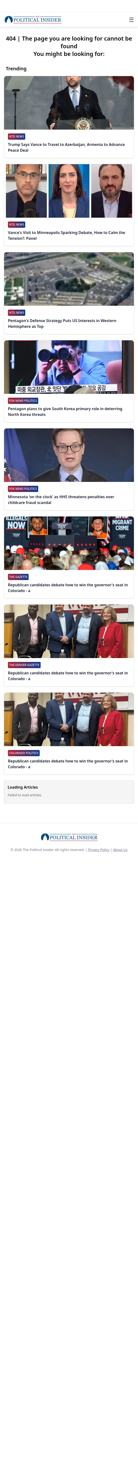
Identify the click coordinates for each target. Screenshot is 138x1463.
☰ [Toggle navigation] (131, 20)
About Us (120, 849)
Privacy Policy (98, 849)
